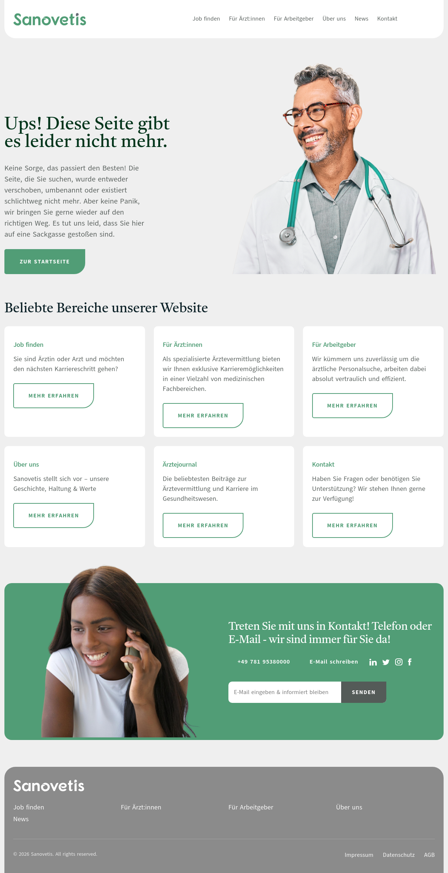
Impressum (359, 855)
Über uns (334, 19)
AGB (429, 855)
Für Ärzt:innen (247, 19)
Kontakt (387, 19)
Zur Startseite (45, 261)
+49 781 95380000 (264, 662)
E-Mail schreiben (334, 662)
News (361, 19)
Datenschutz (399, 855)
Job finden (206, 19)
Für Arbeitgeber (294, 19)
